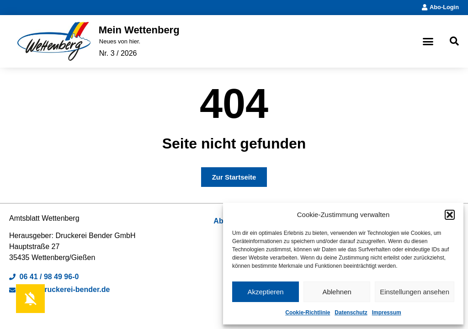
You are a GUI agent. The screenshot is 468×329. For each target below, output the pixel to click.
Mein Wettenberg (139, 30)
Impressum (386, 312)
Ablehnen (336, 292)
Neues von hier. (119, 41)
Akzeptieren (265, 292)
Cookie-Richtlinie (307, 312)
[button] (449, 214)
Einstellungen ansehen (414, 292)
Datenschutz (351, 312)
